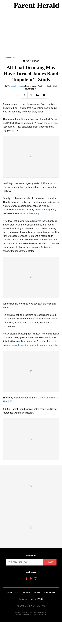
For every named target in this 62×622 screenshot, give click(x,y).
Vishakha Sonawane (15, 86)
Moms (26, 592)
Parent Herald (9, 57)
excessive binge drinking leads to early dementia (32, 345)
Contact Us (38, 606)
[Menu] (4, 5)
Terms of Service (23, 614)
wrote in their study (29, 213)
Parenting (13, 592)
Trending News (31, 61)
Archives (37, 599)
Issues (23, 599)
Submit (49, 562)
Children (49, 592)
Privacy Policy (40, 614)
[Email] (44, 95)
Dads (37, 592)
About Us (22, 606)
